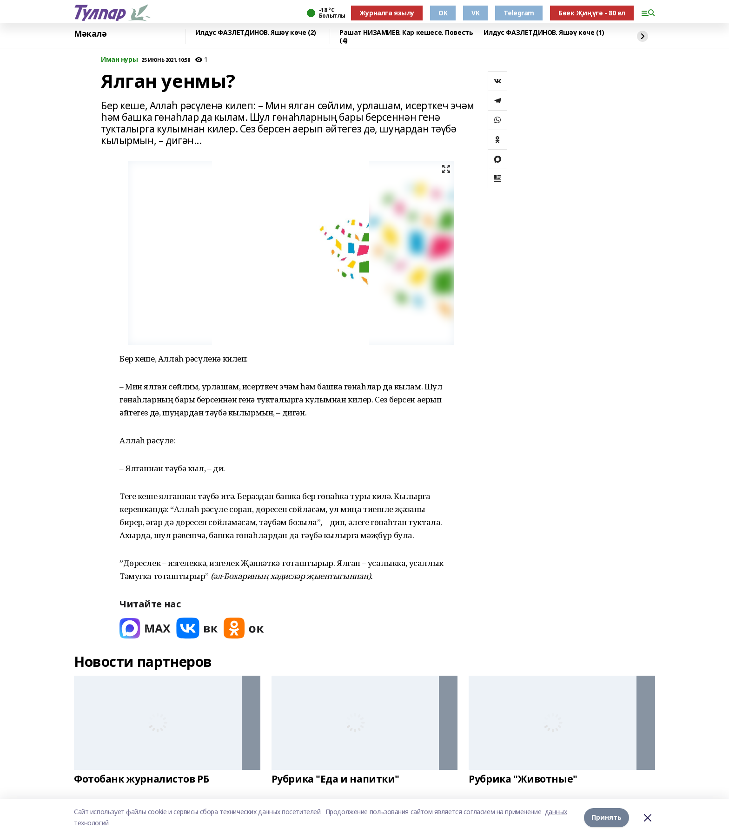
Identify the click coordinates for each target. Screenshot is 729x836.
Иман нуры (119, 60)
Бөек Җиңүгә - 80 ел (591, 12)
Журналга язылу (386, 12)
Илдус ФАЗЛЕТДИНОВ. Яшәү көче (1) (544, 33)
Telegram (519, 12)
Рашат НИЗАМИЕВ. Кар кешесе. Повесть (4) (406, 36)
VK (475, 12)
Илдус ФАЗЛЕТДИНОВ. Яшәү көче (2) (255, 33)
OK (442, 12)
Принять (606, 817)
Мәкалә (90, 34)
